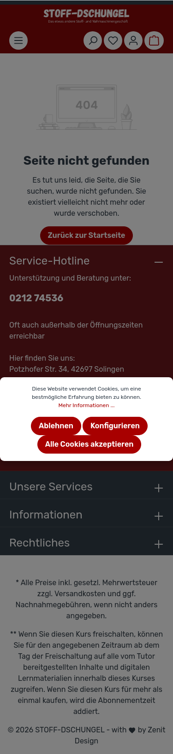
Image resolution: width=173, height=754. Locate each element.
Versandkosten (80, 593)
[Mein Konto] (133, 40)
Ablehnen (56, 425)
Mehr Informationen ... (86, 405)
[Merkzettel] (113, 40)
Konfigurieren (115, 425)
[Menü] (18, 40)
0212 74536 (36, 298)
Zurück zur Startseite (86, 235)
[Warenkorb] (154, 40)
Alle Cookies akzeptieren (89, 444)
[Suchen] (93, 40)
